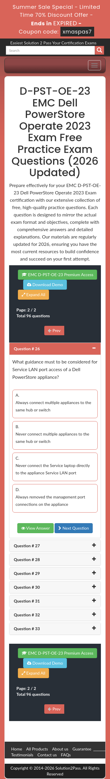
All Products (37, 748)
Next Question (73, 528)
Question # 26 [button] (27, 348)
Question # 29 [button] (27, 573)
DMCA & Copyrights (29, 760)
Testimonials (22, 754)
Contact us (47, 754)
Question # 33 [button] (27, 628)
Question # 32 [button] (27, 614)
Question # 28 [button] (27, 559)
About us (60, 748)
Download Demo (45, 284)
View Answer (35, 528)
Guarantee (81, 748)
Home (16, 748)
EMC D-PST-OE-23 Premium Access (57, 274)
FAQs (66, 754)
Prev (54, 330)
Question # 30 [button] (27, 587)
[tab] (55, 349)
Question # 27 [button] (27, 545)
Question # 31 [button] (27, 600)
